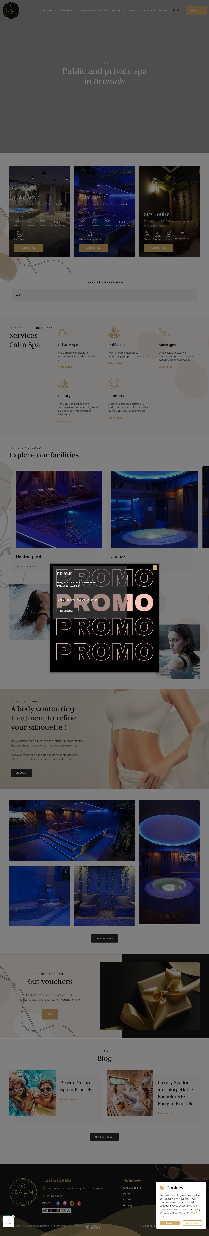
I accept (169, 1223)
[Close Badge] (13, 1216)
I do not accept (192, 1223)
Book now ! (67, 611)
